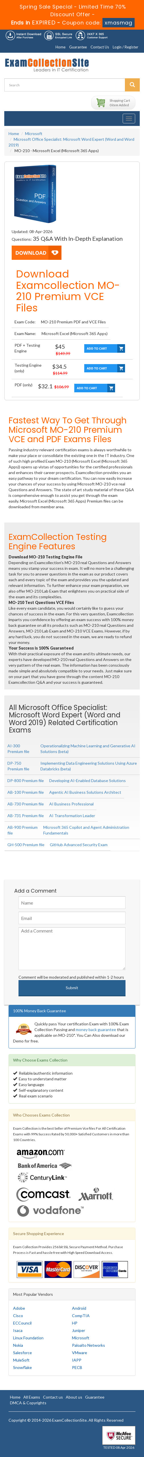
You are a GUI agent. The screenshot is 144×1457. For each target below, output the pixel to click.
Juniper (78, 1330)
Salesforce (22, 1352)
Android (79, 1308)
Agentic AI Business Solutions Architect (85, 792)
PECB (77, 1367)
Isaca (17, 1330)
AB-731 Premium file (25, 815)
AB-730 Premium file (25, 803)
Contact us (53, 1397)
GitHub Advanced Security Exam (79, 844)
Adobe (19, 1308)
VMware (79, 1352)
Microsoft (33, 133)
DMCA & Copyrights (28, 1402)
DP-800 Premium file (25, 780)
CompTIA (81, 1315)
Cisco (18, 1315)
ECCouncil (22, 1323)
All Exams (31, 1397)
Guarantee (78, 47)
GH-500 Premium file (25, 844)
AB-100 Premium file (25, 792)
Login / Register (125, 47)
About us (74, 1397)
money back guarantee (96, 1029)
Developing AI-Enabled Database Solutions (87, 780)
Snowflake (22, 1367)
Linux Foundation (28, 1337)
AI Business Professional (71, 803)
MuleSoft (21, 1360)
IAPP (76, 1360)
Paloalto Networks (88, 1345)
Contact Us (99, 47)
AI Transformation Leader (72, 815)
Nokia (18, 1345)
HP (74, 1323)
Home (60, 47)
